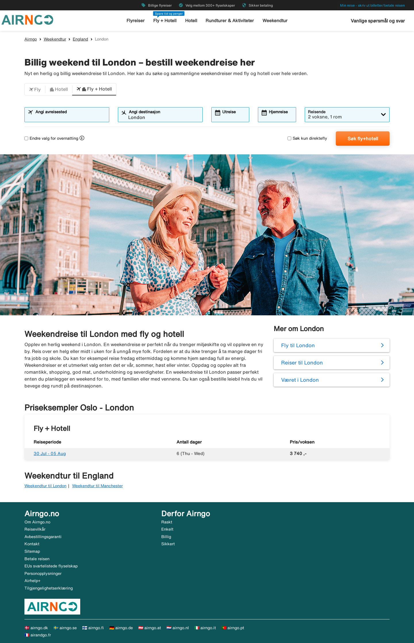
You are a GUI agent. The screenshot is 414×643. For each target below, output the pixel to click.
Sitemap (32, 551)
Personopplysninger (43, 573)
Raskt (166, 522)
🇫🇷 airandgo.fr (37, 635)
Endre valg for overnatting (51, 138)
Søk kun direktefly (307, 138)
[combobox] (70, 117)
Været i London (300, 379)
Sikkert (168, 544)
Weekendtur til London (45, 486)
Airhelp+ (32, 581)
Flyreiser (136, 20)
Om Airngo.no (37, 522)
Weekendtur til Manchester (97, 486)
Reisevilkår (34, 529)
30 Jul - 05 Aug (50, 453)
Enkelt (167, 529)
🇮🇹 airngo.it (205, 628)
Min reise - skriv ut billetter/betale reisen (372, 5)
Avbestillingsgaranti (43, 537)
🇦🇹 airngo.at (149, 628)
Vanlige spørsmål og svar (378, 20)
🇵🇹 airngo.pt (232, 628)
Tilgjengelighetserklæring (48, 588)
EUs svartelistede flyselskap (51, 566)
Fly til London (298, 345)
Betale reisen (36, 559)
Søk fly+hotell (363, 138)
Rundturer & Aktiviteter (230, 20)
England (80, 39)
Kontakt (31, 544)
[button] (35, 89)
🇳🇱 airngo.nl (177, 628)
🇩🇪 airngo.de (121, 628)
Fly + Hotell (165, 20)
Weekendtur (274, 20)
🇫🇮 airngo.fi (93, 628)
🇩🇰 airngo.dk (36, 628)
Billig (166, 537)
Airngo (30, 39)
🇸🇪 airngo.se (65, 628)
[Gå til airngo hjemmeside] (27, 19)
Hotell (191, 20)
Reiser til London (302, 362)
